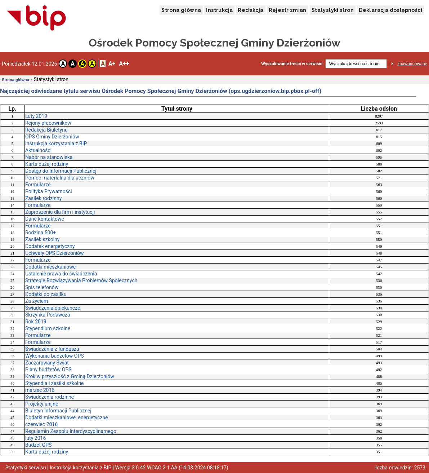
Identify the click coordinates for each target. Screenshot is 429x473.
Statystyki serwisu (25, 467)
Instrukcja (219, 10)
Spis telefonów (41, 287)
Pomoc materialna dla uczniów (59, 178)
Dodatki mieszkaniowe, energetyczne (66, 417)
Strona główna (181, 10)
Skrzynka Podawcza (47, 315)
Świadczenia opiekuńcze (52, 308)
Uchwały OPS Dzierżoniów (54, 253)
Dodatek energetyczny (50, 246)
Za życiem (36, 301)
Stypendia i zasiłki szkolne (54, 383)
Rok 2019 (35, 321)
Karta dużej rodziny (46, 164)
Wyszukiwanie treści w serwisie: (292, 63)
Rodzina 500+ (40, 232)
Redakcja (250, 10)
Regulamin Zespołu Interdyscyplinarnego (70, 431)
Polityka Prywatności (48, 191)
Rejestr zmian (288, 10)
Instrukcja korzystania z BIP (56, 143)
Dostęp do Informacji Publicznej (61, 171)
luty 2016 (35, 438)
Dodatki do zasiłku (45, 294)
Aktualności (38, 150)
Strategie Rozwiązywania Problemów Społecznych (81, 280)
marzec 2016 (39, 390)
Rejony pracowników (48, 123)
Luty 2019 (36, 116)
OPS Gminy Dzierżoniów (52, 137)
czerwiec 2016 (41, 424)
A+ (111, 63)
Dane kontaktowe (44, 219)
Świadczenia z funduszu (52, 349)
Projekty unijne (41, 404)
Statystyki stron (333, 10)
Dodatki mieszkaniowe (50, 267)
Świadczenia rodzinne (49, 397)
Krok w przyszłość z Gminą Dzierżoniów (69, 376)
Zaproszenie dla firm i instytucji (60, 212)
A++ (124, 63)
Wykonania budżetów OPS (54, 356)
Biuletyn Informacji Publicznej (58, 411)
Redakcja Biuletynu (46, 130)
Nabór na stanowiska (48, 157)
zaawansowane (412, 63)
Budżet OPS (38, 445)
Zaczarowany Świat (47, 363)
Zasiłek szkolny (42, 239)
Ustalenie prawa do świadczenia (61, 274)
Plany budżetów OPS (48, 369)
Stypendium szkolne (47, 328)
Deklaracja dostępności (390, 10)
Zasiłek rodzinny (43, 198)
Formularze (37, 184)
